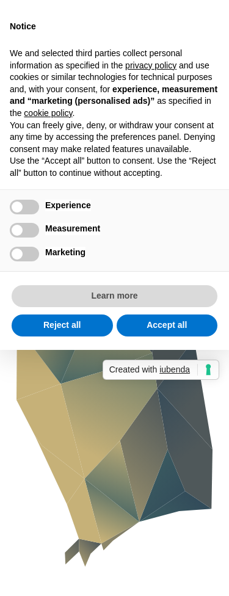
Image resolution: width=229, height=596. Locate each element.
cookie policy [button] (48, 113)
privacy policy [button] (150, 65)
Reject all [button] (62, 325)
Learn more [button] (114, 295)
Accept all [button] (167, 325)
